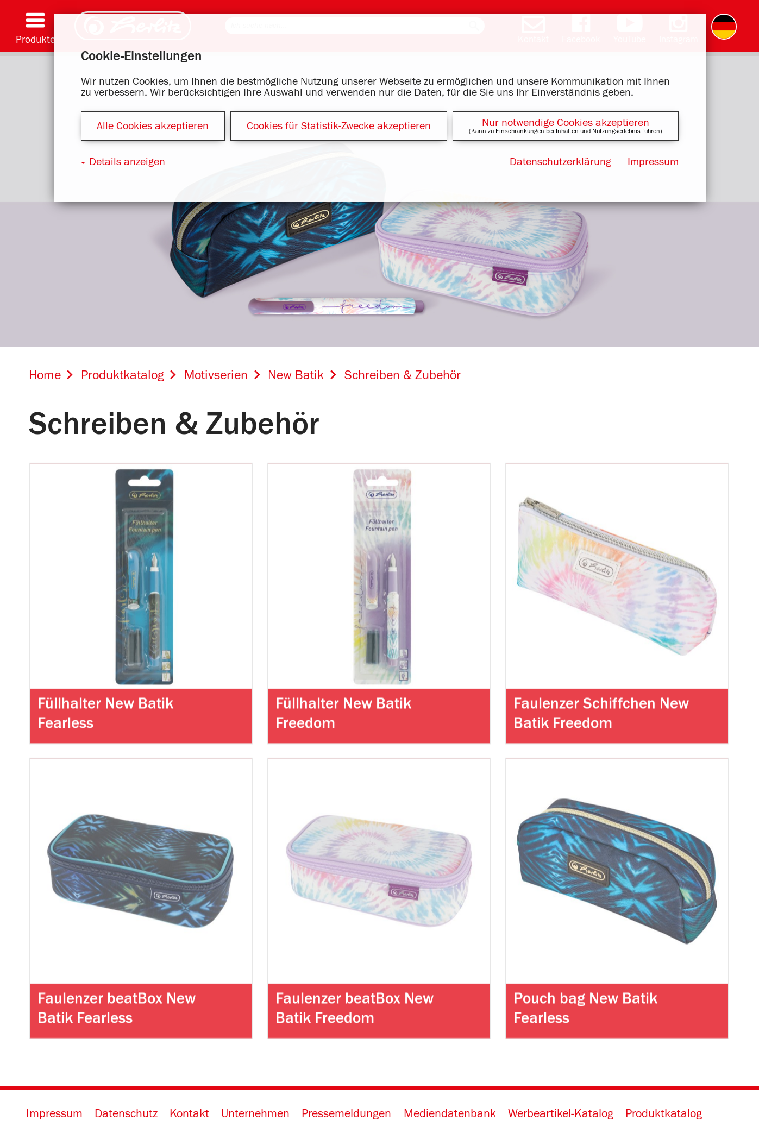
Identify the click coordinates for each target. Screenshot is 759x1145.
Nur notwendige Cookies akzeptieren (565, 122)
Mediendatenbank (450, 1115)
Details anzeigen (127, 161)
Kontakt (189, 1115)
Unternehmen (255, 1115)
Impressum (54, 1115)
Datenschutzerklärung (560, 161)
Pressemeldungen (346, 1115)
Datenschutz (126, 1115)
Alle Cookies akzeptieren (153, 126)
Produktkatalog (663, 1115)
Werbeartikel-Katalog (560, 1115)
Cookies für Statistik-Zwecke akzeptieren (339, 126)
